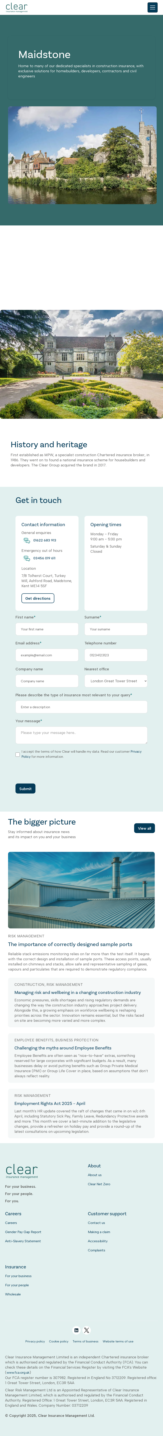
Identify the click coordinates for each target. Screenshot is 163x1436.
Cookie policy (58, 1341)
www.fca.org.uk (18, 1372)
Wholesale (13, 1294)
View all (144, 828)
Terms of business (85, 1341)
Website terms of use (118, 1341)
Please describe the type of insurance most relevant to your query (73, 695)
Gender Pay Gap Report (23, 1232)
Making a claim (99, 1232)
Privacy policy (35, 1341)
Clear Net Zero (99, 1184)
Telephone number (100, 643)
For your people (17, 1285)
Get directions (38, 606)
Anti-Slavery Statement (23, 1241)
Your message (28, 721)
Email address (28, 643)
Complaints (96, 1250)
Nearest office (96, 669)
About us (95, 1175)
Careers (11, 1223)
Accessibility (98, 1241)
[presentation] (47, 771)
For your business (18, 1276)
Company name (29, 669)
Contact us (96, 1223)
